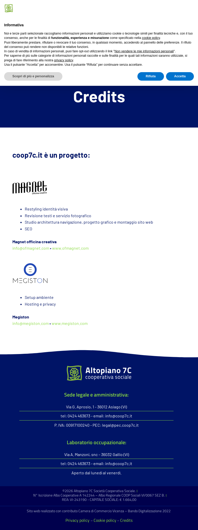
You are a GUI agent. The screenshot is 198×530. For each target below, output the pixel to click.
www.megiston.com (70, 323)
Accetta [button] (180, 520)
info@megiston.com (30, 323)
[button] (144, 42)
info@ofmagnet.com (30, 248)
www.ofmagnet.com (70, 248)
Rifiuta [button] (150, 520)
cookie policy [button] (151, 482)
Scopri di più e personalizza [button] (33, 520)
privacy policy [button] (63, 504)
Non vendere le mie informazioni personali (144, 495)
